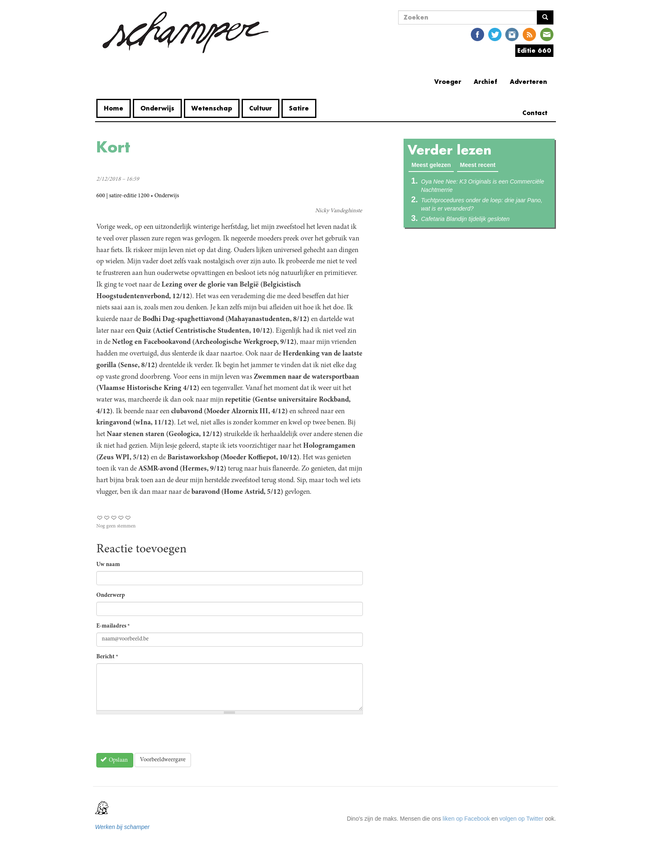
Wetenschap (211, 108)
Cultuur (260, 108)
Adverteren (528, 82)
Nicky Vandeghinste (338, 211)
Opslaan (114, 759)
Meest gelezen (432, 164)
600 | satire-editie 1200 (122, 196)
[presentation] (159, 737)
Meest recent (478, 165)
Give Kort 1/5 (99, 518)
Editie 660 (534, 50)
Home (113, 108)
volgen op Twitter (521, 818)
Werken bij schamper (122, 827)
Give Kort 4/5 (121, 518)
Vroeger (447, 82)
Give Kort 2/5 (106, 518)
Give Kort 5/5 (128, 518)
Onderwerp (110, 595)
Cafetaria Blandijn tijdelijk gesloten (465, 219)
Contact (534, 113)
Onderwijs (157, 108)
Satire (299, 108)
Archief (485, 82)
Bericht (107, 657)
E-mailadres (113, 626)
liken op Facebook (466, 818)
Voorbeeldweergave (163, 760)
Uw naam (108, 565)
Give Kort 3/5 (113, 518)
